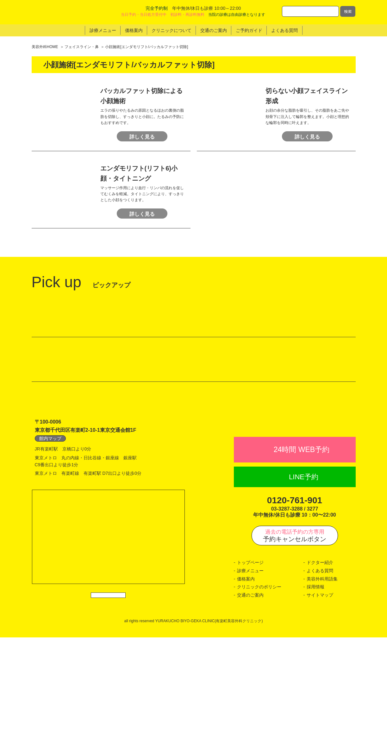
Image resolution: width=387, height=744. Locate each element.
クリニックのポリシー (259, 693)
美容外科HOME (45, 47)
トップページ (250, 669)
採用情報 (315, 693)
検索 (348, 11)
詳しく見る (142, 142)
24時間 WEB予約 (301, 556)
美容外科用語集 (322, 685)
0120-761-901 (294, 607)
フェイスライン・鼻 (82, 47)
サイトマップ (320, 701)
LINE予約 (303, 583)
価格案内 (246, 685)
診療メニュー (250, 677)
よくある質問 (320, 677)
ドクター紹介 (320, 669)
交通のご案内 (250, 701)
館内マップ (50, 531)
